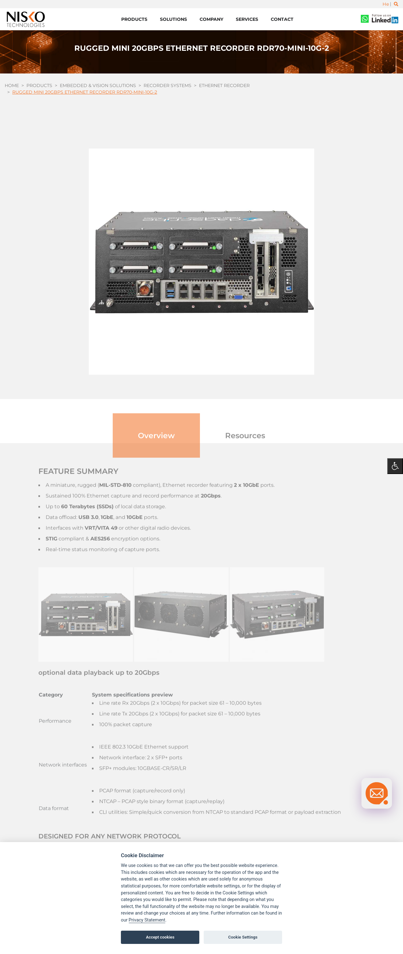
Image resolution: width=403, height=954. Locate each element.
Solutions (173, 19)
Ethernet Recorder (224, 85)
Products (134, 19)
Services (247, 19)
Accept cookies (160, 937)
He (386, 4)
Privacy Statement (147, 920)
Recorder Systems (167, 85)
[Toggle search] (396, 4)
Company (211, 19)
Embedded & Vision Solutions (98, 85)
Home (12, 85)
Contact (282, 19)
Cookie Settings (243, 937)
